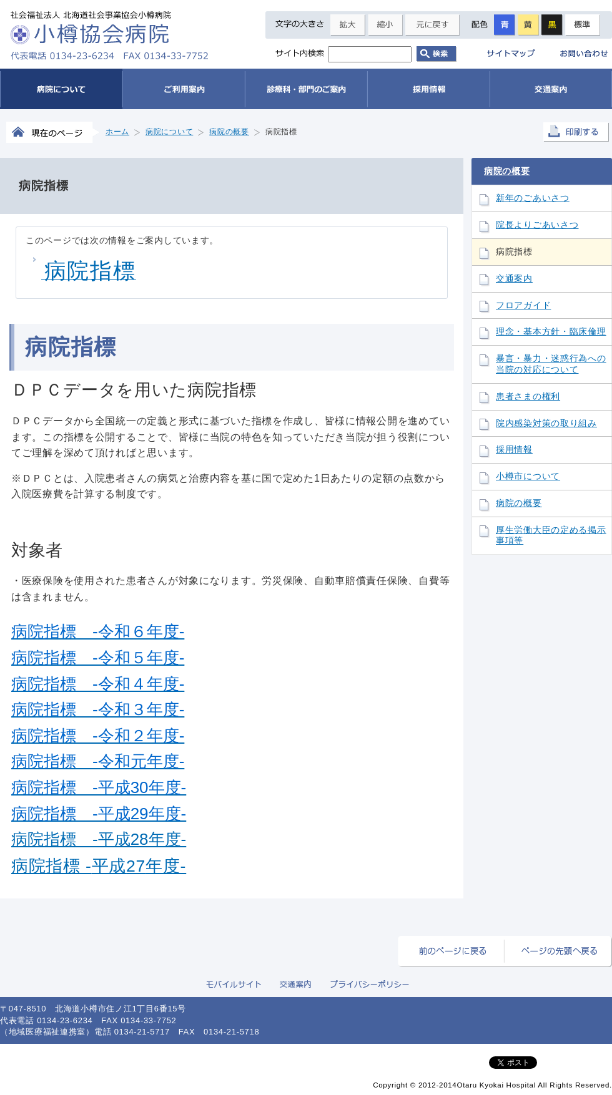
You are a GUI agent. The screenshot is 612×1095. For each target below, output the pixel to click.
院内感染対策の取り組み (546, 423)
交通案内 (514, 278)
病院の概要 (507, 171)
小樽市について (528, 476)
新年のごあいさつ (533, 198)
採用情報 (514, 449)
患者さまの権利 (528, 396)
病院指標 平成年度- (98, 866)
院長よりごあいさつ (537, 225)
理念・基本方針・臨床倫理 (551, 331)
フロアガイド (523, 305)
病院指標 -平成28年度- (98, 839)
